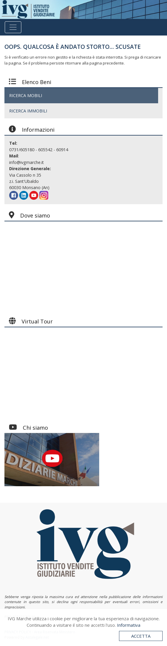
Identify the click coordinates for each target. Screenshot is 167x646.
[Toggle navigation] (13, 27)
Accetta (140, 636)
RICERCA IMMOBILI (28, 111)
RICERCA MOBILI (25, 95)
